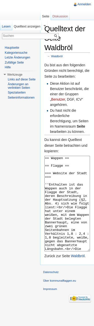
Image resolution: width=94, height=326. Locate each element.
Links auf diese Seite (22, 79)
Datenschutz (51, 290)
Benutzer (58, 99)
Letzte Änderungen (17, 57)
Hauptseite (12, 47)
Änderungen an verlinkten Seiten (19, 86)
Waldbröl (57, 56)
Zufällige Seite (14, 62)
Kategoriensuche (16, 52)
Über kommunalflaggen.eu (59, 299)
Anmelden (84, 4)
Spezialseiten (17, 92)
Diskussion (60, 16)
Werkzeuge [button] (14, 74)
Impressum (50, 307)
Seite (45, 16)
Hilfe (8, 67)
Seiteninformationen (21, 97)
